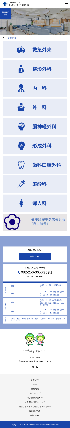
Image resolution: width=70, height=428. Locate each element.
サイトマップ (35, 393)
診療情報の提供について (35, 402)
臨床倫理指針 (35, 411)
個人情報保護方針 (35, 398)
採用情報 (35, 389)
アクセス (35, 384)
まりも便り (35, 380)
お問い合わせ (35, 256)
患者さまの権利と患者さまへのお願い (35, 406)
